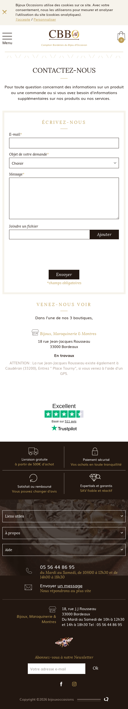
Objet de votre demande (29, 154)
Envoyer (64, 274)
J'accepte (23, 19)
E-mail (15, 134)
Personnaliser (45, 19)
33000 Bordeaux (76, 613)
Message (16, 174)
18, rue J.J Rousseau (79, 608)
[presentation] (64, 252)
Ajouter (104, 234)
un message (70, 585)
